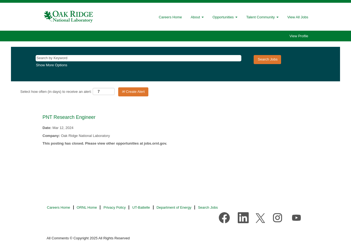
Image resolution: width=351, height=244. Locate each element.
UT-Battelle (141, 207)
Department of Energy (174, 207)
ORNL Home (87, 207)
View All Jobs (297, 17)
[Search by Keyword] (138, 58)
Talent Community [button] (262, 17)
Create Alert (133, 92)
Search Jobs (208, 207)
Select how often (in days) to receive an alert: (56, 92)
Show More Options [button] (51, 65)
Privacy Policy (114, 207)
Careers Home (170, 17)
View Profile (299, 36)
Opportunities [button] (225, 17)
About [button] (197, 17)
